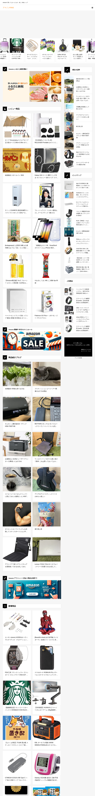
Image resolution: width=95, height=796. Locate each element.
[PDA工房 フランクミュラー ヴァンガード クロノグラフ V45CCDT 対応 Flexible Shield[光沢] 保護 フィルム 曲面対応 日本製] (17, 658)
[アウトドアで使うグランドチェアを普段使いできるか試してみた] (17, 549)
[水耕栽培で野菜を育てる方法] (17, 374)
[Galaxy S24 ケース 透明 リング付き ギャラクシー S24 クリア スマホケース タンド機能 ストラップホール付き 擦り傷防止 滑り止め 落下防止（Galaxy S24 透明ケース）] (46, 160)
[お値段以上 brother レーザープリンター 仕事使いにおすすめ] (17, 444)
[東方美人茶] (46, 514)
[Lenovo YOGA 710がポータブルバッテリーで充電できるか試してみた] (46, 549)
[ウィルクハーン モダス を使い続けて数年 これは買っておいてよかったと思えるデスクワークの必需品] (46, 444)
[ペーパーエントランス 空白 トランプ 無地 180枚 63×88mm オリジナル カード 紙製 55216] (17, 301)
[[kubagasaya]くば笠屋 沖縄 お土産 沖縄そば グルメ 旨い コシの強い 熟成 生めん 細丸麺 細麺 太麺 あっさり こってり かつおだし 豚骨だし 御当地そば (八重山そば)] (17, 231)
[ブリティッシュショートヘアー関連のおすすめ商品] (46, 374)
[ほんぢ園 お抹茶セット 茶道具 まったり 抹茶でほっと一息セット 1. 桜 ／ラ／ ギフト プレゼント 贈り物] (78, 45)
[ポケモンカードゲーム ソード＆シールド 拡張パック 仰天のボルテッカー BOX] (47, 45)
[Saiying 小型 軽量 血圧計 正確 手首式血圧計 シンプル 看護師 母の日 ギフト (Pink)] (46, 763)
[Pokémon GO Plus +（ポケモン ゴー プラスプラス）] (46, 301)
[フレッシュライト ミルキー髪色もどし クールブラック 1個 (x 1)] (46, 195)
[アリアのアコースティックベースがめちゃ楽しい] (46, 479)
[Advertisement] (47, 24)
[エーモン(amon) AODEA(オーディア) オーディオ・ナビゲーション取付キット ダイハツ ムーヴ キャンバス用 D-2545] (17, 622)
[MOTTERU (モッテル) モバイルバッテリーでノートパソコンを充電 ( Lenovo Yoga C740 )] (46, 409)
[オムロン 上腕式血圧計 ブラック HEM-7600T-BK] (17, 409)
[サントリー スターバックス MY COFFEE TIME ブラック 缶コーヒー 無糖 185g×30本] (17, 45)
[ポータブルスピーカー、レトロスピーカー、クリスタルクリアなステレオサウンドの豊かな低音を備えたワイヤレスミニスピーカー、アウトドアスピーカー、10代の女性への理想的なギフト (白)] (32, 45)
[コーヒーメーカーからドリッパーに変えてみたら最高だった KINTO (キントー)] (17, 479)
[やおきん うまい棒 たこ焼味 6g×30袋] (46, 266)
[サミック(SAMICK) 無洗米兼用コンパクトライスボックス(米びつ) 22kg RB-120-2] (17, 195)
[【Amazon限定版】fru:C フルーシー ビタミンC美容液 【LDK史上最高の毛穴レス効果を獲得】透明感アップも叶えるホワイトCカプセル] (17, 266)
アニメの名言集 (78, 357)
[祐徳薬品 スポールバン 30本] (17, 160)
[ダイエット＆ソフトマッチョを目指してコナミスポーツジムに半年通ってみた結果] (17, 514)
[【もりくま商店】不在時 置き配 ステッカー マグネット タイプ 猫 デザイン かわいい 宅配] (17, 728)
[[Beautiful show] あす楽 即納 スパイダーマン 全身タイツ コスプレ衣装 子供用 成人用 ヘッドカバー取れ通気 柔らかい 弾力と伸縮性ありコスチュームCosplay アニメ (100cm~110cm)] (46, 622)
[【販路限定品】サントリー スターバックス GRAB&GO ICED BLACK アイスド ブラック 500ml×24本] (17, 693)
